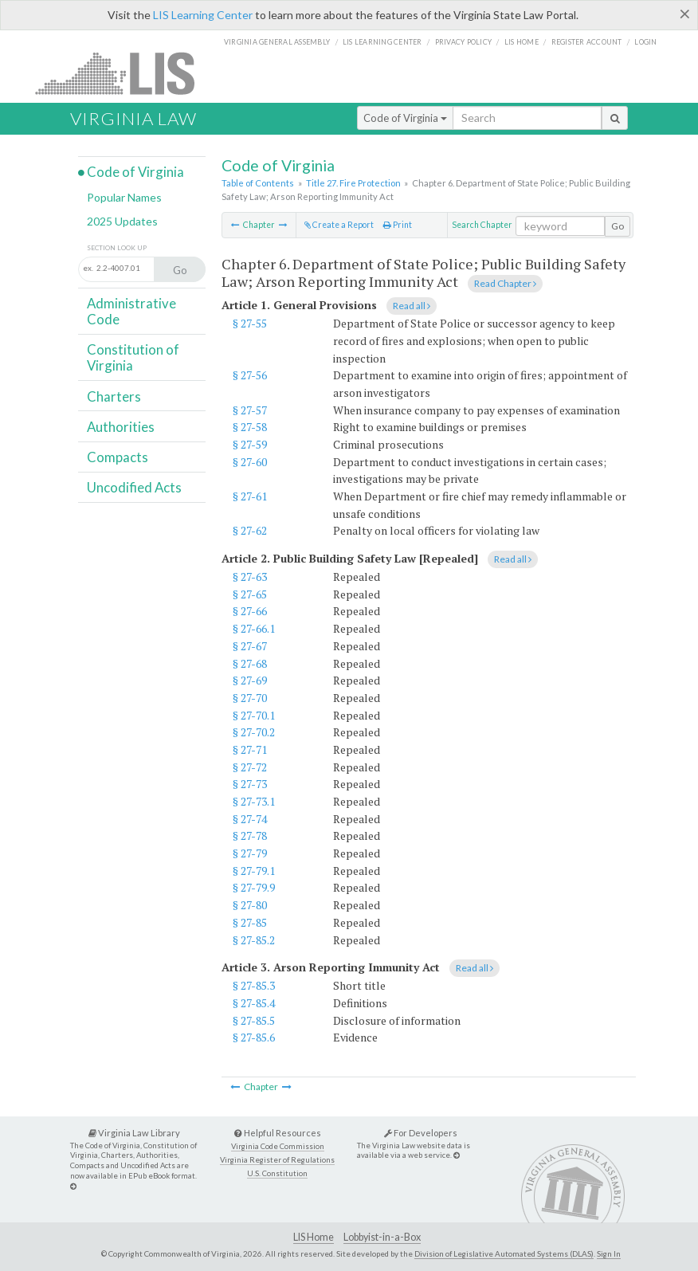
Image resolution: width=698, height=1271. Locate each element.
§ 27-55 (250, 323)
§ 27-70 (250, 697)
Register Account (586, 41)
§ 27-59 (250, 444)
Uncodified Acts (134, 487)
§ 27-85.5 (254, 1020)
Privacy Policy (463, 41)
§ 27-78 (250, 835)
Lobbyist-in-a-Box (382, 1237)
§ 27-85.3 (254, 985)
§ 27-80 (250, 904)
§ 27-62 (250, 530)
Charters (114, 396)
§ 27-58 (250, 426)
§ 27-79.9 (254, 887)
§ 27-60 (250, 461)
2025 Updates (122, 221)
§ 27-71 (250, 749)
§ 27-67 (250, 645)
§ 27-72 (250, 767)
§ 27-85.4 (254, 1002)
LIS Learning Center (203, 15)
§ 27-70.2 (254, 731)
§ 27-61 (250, 496)
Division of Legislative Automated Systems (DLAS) (504, 1253)
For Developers (420, 1133)
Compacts (117, 457)
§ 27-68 (250, 663)
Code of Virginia (405, 118)
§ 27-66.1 (254, 628)
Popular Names (124, 197)
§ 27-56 (250, 374)
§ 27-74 (250, 818)
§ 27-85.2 (254, 939)
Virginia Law (133, 118)
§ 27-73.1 (254, 801)
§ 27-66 (250, 610)
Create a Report (339, 224)
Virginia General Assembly (277, 41)
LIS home (521, 41)
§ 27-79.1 (254, 870)
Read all (411, 306)
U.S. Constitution (277, 1173)
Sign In (609, 1253)
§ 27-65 (250, 594)
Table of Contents (258, 183)
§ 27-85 (250, 922)
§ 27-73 (250, 783)
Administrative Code (131, 311)
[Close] (685, 13)
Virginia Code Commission (277, 1146)
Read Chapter (505, 283)
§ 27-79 (250, 853)
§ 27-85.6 (254, 1037)
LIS (124, 73)
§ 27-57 (250, 410)
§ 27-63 (250, 576)
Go (617, 226)
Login (645, 41)
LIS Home (313, 1237)
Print (397, 224)
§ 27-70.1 (254, 715)
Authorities (121, 426)
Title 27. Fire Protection (353, 183)
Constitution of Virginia (133, 357)
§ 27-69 (250, 680)
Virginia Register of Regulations (277, 1159)
